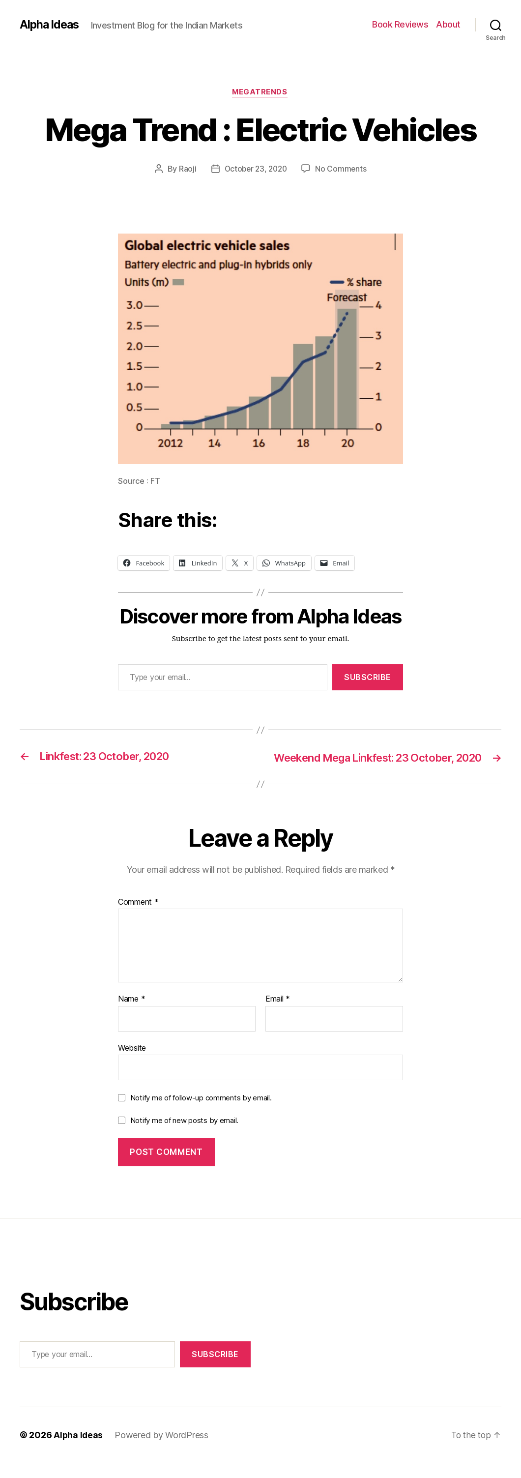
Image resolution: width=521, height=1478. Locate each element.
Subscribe (367, 678)
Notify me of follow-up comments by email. (201, 1113)
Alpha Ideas (51, 24)
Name (131, 1013)
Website (132, 1062)
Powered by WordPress (162, 1450)
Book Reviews (400, 24)
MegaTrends (260, 93)
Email (277, 1013)
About (448, 24)
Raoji (185, 170)
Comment (138, 917)
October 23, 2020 (255, 170)
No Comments (343, 170)
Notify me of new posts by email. (184, 1135)
